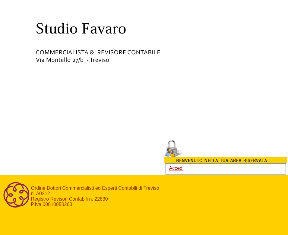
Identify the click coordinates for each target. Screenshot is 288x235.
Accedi (176, 168)
